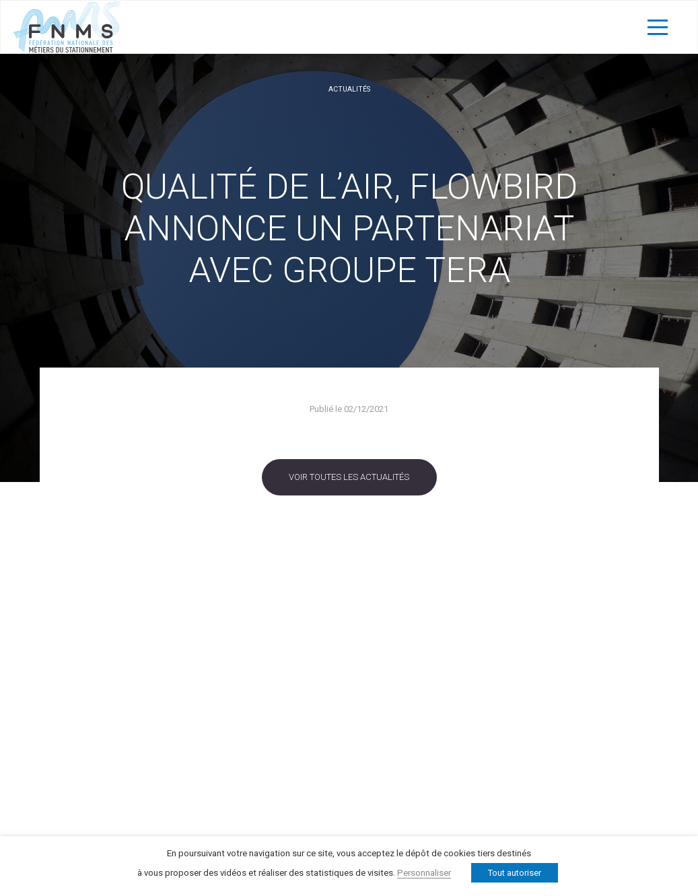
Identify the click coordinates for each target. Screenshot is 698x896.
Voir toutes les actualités (349, 477)
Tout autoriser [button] (514, 873)
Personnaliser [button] (424, 873)
